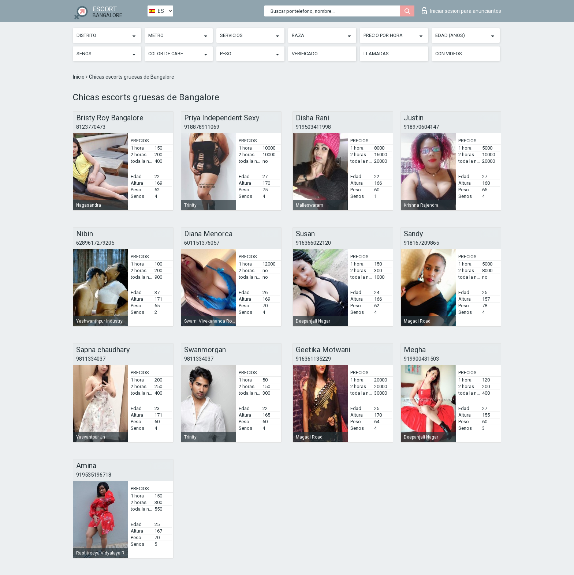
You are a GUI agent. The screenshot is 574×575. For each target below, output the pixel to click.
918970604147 (421, 127)
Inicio (79, 77)
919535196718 (93, 474)
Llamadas (376, 53)
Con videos (448, 53)
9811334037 (90, 359)
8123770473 (90, 127)
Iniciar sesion (461, 11)
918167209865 (421, 243)
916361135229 (313, 359)
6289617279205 (95, 243)
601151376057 (201, 243)
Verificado (305, 53)
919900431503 (421, 359)
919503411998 (313, 127)
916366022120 (313, 243)
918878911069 (201, 127)
